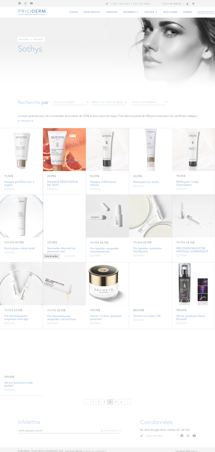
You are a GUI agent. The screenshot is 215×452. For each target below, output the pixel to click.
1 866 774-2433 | (122, 3)
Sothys (38, 39)
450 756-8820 (142, 3)
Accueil (24, 39)
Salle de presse (172, 3)
